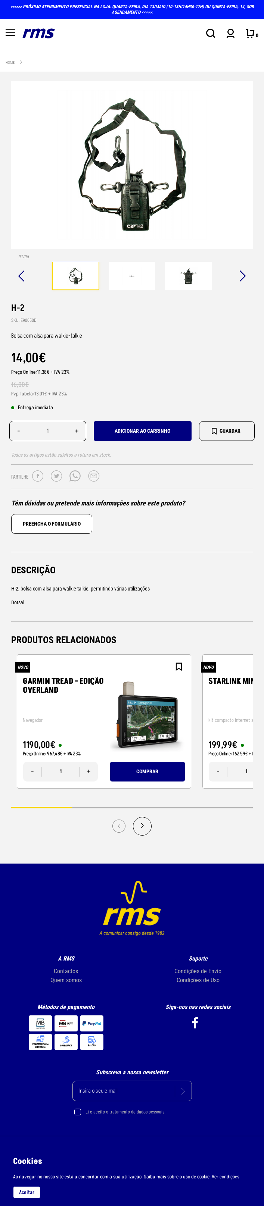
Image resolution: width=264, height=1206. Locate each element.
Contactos (66, 971)
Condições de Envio (197, 971)
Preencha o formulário (52, 524)
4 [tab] (222, 807)
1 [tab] (41, 807)
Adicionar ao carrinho (142, 431)
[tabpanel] (75, 277)
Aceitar (26, 1192)
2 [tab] (102, 807)
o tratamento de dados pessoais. (135, 1112)
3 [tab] (162, 807)
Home (10, 62)
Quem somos (66, 980)
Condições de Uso (198, 980)
